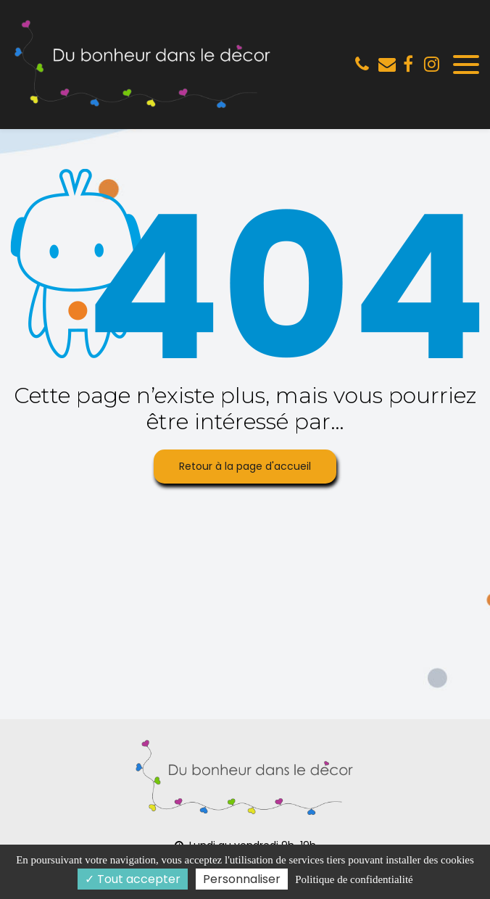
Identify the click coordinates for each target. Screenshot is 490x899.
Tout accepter (132, 879)
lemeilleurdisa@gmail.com (387, 63)
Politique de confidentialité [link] (353, 879)
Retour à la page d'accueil (245, 466)
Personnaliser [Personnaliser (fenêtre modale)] (242, 879)
